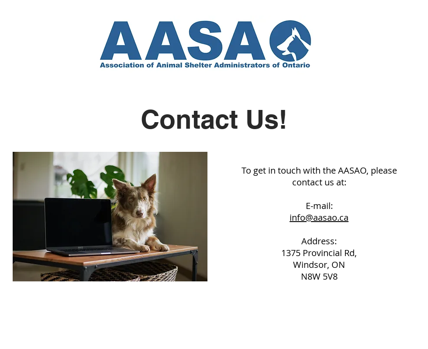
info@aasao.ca (319, 217)
